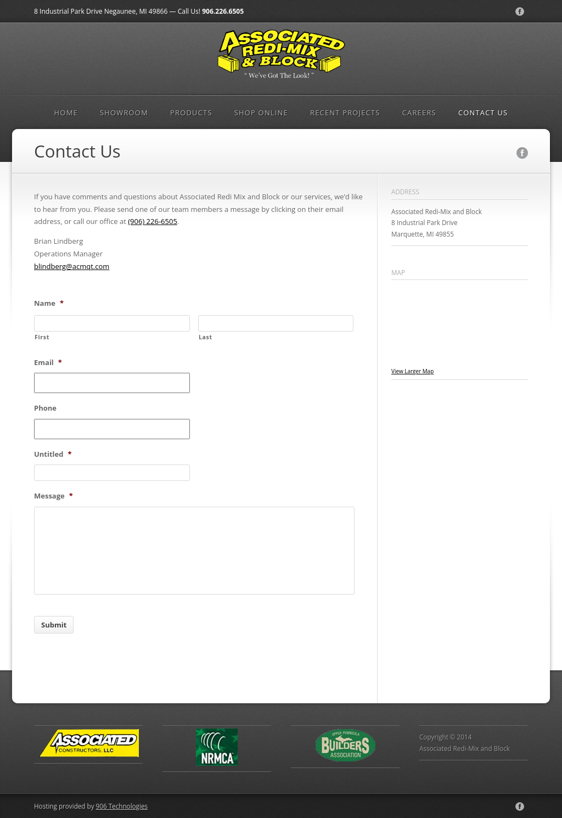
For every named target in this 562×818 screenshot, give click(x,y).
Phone (45, 408)
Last (205, 337)
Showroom (124, 112)
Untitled (53, 454)
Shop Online (261, 112)
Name (49, 303)
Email (48, 362)
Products (191, 112)
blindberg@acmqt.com (71, 266)
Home (66, 112)
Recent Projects (345, 112)
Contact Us (483, 112)
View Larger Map (412, 371)
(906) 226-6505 (152, 221)
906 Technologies (122, 806)
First (42, 337)
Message (53, 496)
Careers (419, 112)
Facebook (519, 11)
